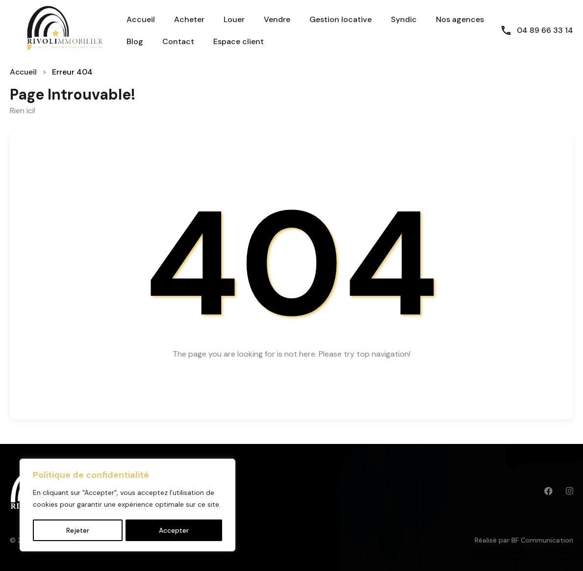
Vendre (277, 19)
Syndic (404, 19)
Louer (234, 19)
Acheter (189, 19)
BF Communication (542, 540)
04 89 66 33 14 (545, 30)
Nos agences (460, 19)
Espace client (238, 41)
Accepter (174, 530)
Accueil (141, 19)
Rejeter (77, 530)
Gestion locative (340, 19)
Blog (135, 41)
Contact (178, 41)
